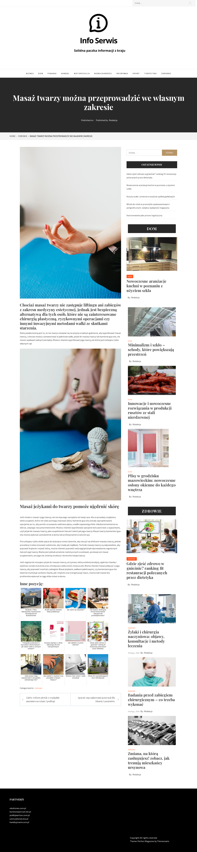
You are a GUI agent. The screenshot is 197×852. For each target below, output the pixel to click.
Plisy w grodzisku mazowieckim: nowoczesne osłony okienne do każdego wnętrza (152, 482)
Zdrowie (166, 73)
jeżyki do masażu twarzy (55, 562)
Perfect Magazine (145, 841)
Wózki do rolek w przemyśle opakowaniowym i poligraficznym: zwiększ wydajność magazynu (148, 206)
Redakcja (113, 120)
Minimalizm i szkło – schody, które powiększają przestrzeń (151, 349)
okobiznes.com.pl (18, 808)
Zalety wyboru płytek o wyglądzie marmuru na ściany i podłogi (43, 699)
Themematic (163, 841)
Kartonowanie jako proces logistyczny (144, 215)
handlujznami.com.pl (19, 822)
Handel (65, 73)
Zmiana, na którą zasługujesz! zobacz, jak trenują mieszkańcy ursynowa (149, 760)
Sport (136, 73)
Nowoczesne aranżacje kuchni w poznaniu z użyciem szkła (151, 187)
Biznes (30, 73)
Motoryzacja (82, 73)
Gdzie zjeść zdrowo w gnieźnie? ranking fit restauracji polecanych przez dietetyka (151, 176)
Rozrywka (122, 73)
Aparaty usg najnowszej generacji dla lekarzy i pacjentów (96, 699)
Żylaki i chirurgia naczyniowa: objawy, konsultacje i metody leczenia (146, 638)
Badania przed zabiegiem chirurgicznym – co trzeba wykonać (151, 699)
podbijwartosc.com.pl (20, 815)
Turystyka (150, 73)
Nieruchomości (103, 73)
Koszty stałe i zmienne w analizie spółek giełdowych (151, 196)
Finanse (52, 73)
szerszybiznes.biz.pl (19, 818)
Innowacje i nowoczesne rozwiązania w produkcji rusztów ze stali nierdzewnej (150, 410)
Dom (40, 73)
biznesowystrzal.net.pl (20, 811)
